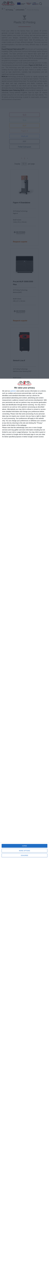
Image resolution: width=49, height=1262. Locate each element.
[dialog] (24, 820)
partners (13, 391)
